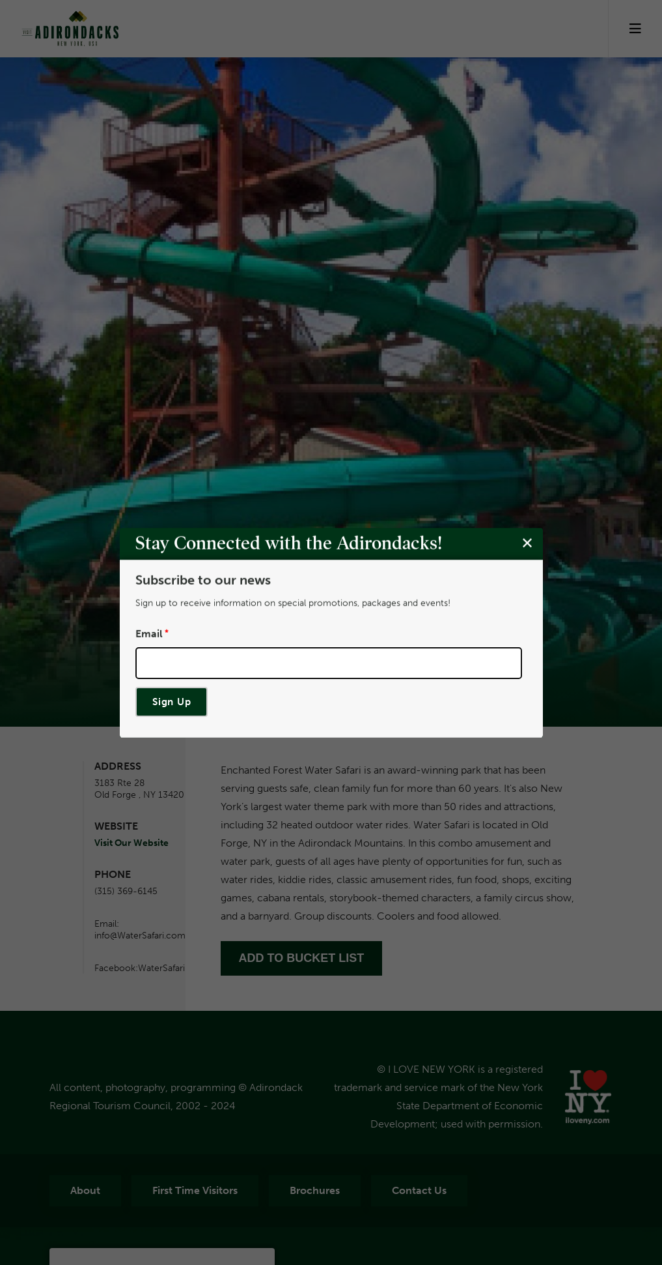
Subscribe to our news (203, 580)
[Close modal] (527, 543)
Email (149, 634)
